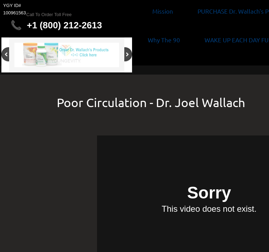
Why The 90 (164, 39)
